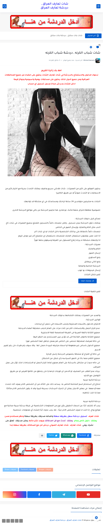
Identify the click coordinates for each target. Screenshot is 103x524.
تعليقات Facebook (27, 470)
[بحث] (5, 6)
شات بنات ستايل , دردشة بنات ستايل (66, 36)
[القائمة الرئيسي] (98, 6)
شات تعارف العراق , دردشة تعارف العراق (54, 6)
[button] (84, 435)
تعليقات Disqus (10, 470)
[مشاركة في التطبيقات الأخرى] (42, 435)
